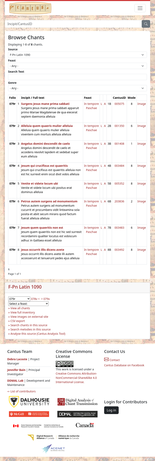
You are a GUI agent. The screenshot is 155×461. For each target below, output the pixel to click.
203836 (119, 201)
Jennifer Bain (16, 370)
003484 (119, 166)
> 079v (45, 299)
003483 (119, 227)
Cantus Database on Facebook (124, 365)
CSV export (17, 321)
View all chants (20, 308)
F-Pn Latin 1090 (25, 287)
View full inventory (22, 312)
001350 (119, 126)
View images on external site (29, 317)
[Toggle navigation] (140, 8)
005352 (119, 183)
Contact (112, 360)
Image (141, 104)
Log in (111, 410)
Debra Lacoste (17, 359)
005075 (119, 104)
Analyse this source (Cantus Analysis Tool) (37, 334)
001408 (119, 144)
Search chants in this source (28, 325)
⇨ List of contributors (21, 391)
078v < (35, 299)
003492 (119, 250)
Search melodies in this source (30, 329)
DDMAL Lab (15, 380)
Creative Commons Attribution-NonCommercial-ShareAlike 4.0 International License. (76, 378)
